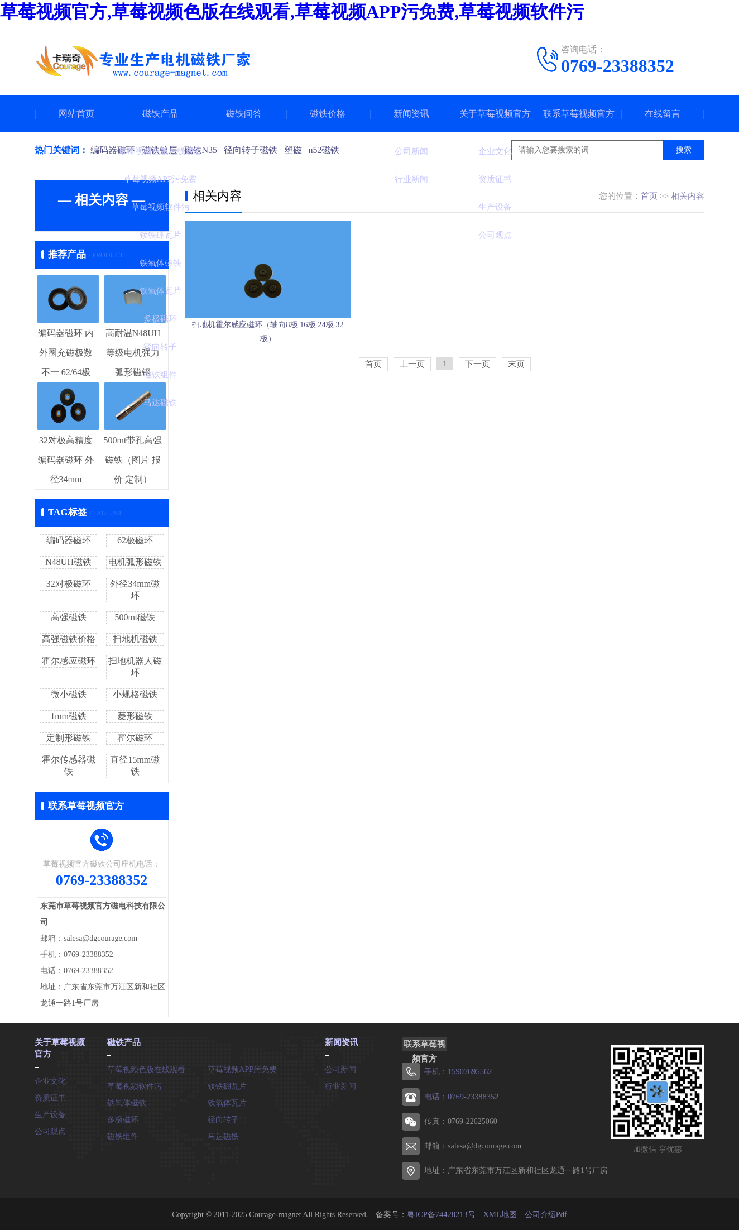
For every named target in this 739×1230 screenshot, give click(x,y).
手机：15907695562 (457, 1071)
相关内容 (687, 196)
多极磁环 (122, 1118)
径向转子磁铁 (254, 150)
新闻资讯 (411, 113)
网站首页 (76, 113)
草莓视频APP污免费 (242, 1068)
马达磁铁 (223, 1135)
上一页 (412, 400)
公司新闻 (340, 1068)
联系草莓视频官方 (579, 113)
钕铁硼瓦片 (227, 1084)
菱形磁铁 (135, 716)
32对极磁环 (68, 583)
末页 (516, 400)
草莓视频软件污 (134, 1084)
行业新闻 (340, 1084)
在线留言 (662, 113)
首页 (649, 196)
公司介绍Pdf (544, 1213)
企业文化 (50, 1078)
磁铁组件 (122, 1135)
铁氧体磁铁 (126, 1101)
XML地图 (499, 1213)
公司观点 (50, 1128)
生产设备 (50, 1112)
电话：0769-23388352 (460, 1096)
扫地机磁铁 (135, 639)
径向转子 (223, 1118)
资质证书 (50, 1095)
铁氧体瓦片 (227, 1101)
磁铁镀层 (161, 150)
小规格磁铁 (135, 694)
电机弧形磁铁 (135, 562)
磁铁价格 (327, 113)
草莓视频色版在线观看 (146, 1068)
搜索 (684, 150)
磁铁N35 (203, 150)
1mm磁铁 (68, 716)
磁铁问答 (244, 113)
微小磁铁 (69, 694)
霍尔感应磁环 (68, 661)
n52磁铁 (330, 150)
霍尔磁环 (135, 738)
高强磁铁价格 (68, 639)
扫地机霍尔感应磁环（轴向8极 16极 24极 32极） (268, 359)
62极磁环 (135, 540)
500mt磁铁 (134, 617)
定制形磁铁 (68, 738)
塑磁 (298, 150)
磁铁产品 (160, 113)
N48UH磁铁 (68, 562)
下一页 (477, 400)
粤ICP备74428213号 (441, 1213)
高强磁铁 (69, 617)
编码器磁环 (112, 150)
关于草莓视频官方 (495, 113)
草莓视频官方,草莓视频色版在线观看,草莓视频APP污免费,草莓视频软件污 (292, 12)
